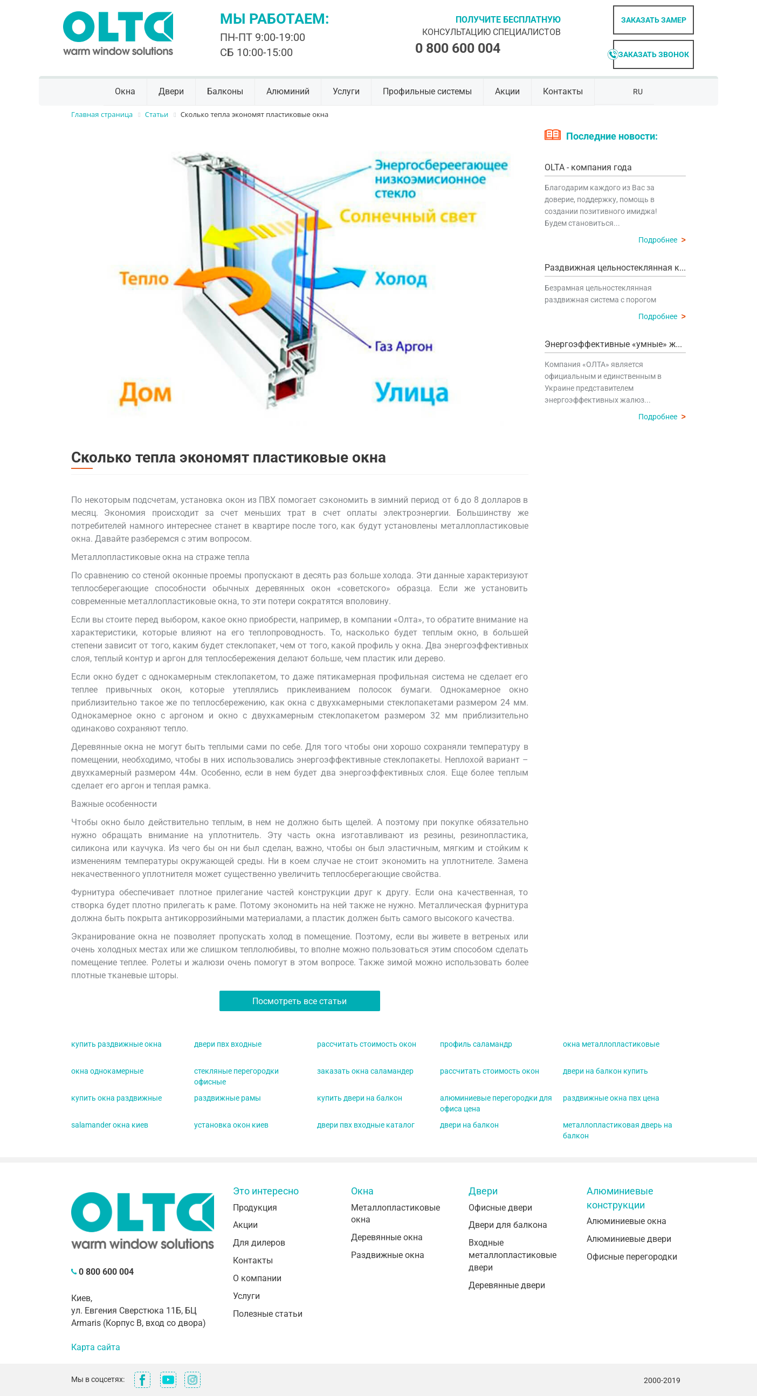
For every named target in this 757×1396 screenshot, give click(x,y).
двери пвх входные (227, 1044)
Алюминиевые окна (626, 1221)
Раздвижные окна (387, 1255)
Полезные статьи (267, 1314)
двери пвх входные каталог (366, 1125)
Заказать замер (653, 20)
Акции (507, 91)
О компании (257, 1278)
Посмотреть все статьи (299, 1001)
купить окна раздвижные (116, 1098)
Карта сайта (95, 1347)
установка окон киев (231, 1125)
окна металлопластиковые (611, 1044)
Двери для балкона (508, 1225)
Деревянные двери (507, 1285)
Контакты (563, 91)
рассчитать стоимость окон (366, 1044)
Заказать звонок (653, 54)
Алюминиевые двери (629, 1239)
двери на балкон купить (605, 1071)
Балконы (225, 91)
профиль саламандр (476, 1044)
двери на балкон (469, 1125)
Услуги (346, 91)
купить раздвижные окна (116, 1044)
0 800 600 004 (457, 48)
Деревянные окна (387, 1237)
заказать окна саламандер (365, 1071)
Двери (171, 91)
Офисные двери (500, 1208)
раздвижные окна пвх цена (611, 1098)
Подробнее (662, 239)
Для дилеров (259, 1243)
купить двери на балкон (359, 1098)
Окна (125, 91)
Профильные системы (427, 91)
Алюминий (287, 91)
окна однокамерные (107, 1071)
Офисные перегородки (632, 1257)
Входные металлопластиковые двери (512, 1255)
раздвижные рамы (227, 1098)
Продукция (255, 1208)
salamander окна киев (109, 1125)
